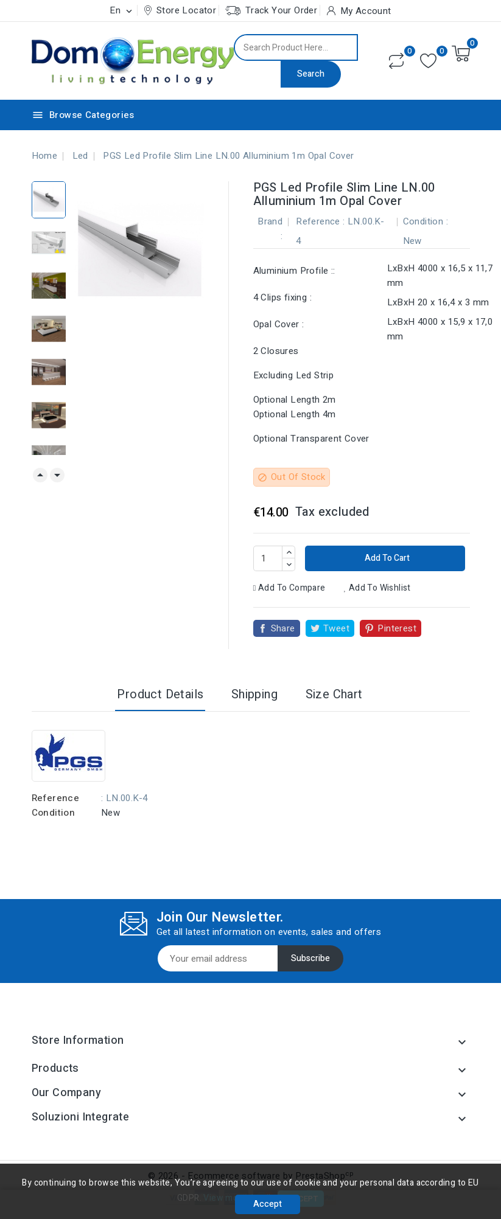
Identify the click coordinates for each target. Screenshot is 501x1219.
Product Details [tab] (160, 694)
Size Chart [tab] (334, 694)
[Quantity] (267, 558)
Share (283, 628)
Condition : (425, 221)
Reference (56, 798)
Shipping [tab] (254, 694)
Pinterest (396, 628)
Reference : (320, 221)
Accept (267, 1204)
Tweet (336, 628)
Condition (53, 812)
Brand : (270, 229)
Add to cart (386, 558)
